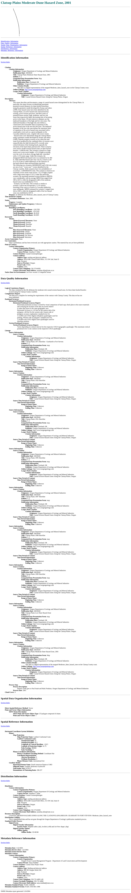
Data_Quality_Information (9, 43)
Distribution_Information (9, 49)
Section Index (5, 62)
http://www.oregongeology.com (35, 89)
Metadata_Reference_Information (12, 50)
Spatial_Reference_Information (11, 47)
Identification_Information (9, 41)
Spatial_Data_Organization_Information (14, 45)
